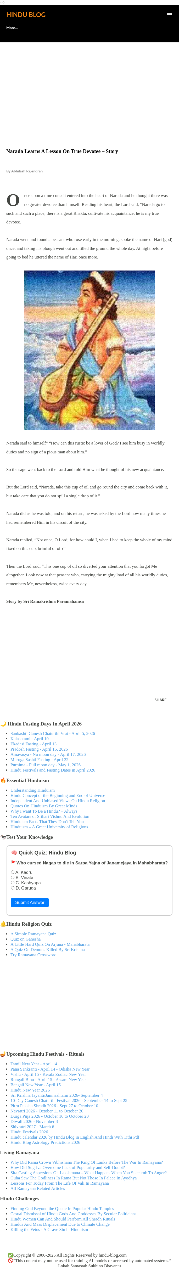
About (11, 27)
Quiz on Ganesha (25, 939)
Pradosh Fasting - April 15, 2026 (39, 749)
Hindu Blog (26, 14)
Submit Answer (29, 902)
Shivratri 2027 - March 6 (32, 1126)
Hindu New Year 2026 (30, 1090)
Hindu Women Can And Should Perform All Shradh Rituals (62, 1219)
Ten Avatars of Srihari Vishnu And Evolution (49, 816)
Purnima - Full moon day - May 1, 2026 (45, 764)
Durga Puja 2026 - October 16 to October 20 (49, 1116)
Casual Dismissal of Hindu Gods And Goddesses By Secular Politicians (73, 1213)
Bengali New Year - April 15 (35, 1084)
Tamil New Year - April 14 (33, 1063)
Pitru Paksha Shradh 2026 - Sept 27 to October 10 (54, 1105)
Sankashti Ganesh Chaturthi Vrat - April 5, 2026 (52, 733)
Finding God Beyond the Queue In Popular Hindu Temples (62, 1208)
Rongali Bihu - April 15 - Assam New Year (48, 1079)
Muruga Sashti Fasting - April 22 (39, 759)
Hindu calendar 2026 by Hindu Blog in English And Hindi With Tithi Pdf (74, 1137)
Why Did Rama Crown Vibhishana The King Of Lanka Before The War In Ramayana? (86, 1162)
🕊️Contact (38, 27)
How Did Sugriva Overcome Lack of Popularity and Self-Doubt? (67, 1167)
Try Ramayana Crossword (33, 954)
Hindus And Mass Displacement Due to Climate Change (60, 1224)
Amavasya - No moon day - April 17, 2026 (48, 754)
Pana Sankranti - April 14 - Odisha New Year (50, 1069)
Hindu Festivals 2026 (29, 1131)
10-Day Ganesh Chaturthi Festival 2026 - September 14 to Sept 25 (68, 1100)
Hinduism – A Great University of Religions (49, 826)
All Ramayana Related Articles (37, 1188)
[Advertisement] (89, 84)
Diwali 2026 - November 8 (34, 1121)
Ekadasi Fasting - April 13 (33, 743)
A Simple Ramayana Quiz (33, 933)
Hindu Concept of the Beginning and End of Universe (57, 795)
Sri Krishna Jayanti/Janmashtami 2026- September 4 (56, 1095)
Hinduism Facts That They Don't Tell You (47, 821)
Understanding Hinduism (32, 790)
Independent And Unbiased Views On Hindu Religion (57, 800)
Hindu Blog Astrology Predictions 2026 (45, 1142)
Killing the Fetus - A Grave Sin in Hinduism (49, 1229)
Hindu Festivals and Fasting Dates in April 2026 (52, 770)
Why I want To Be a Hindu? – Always (43, 811)
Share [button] (160, 699)
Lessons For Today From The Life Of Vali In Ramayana (59, 1183)
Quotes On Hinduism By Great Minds (43, 805)
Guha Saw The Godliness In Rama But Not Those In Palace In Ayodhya (73, 1177)
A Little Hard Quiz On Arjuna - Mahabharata (50, 944)
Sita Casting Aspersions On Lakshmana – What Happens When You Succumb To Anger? (88, 1172)
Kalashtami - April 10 (29, 738)
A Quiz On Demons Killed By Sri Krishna (47, 949)
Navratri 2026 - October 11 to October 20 (46, 1111)
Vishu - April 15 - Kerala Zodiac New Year (48, 1074)
